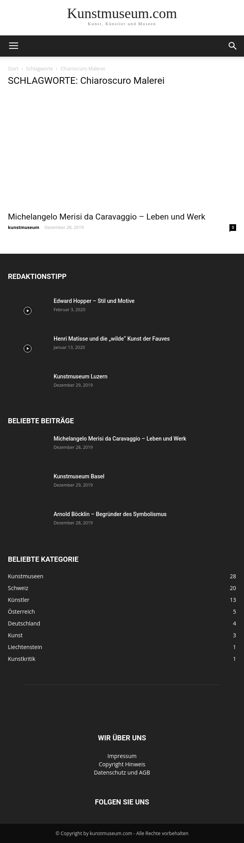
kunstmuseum (23, 227)
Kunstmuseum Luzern (81, 376)
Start (13, 68)
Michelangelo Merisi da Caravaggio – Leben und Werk (106, 216)
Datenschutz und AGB (122, 772)
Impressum (122, 756)
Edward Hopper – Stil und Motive (94, 301)
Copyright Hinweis (122, 764)
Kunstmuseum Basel (79, 476)
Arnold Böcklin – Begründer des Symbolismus (110, 514)
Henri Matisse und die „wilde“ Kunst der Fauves (112, 339)
